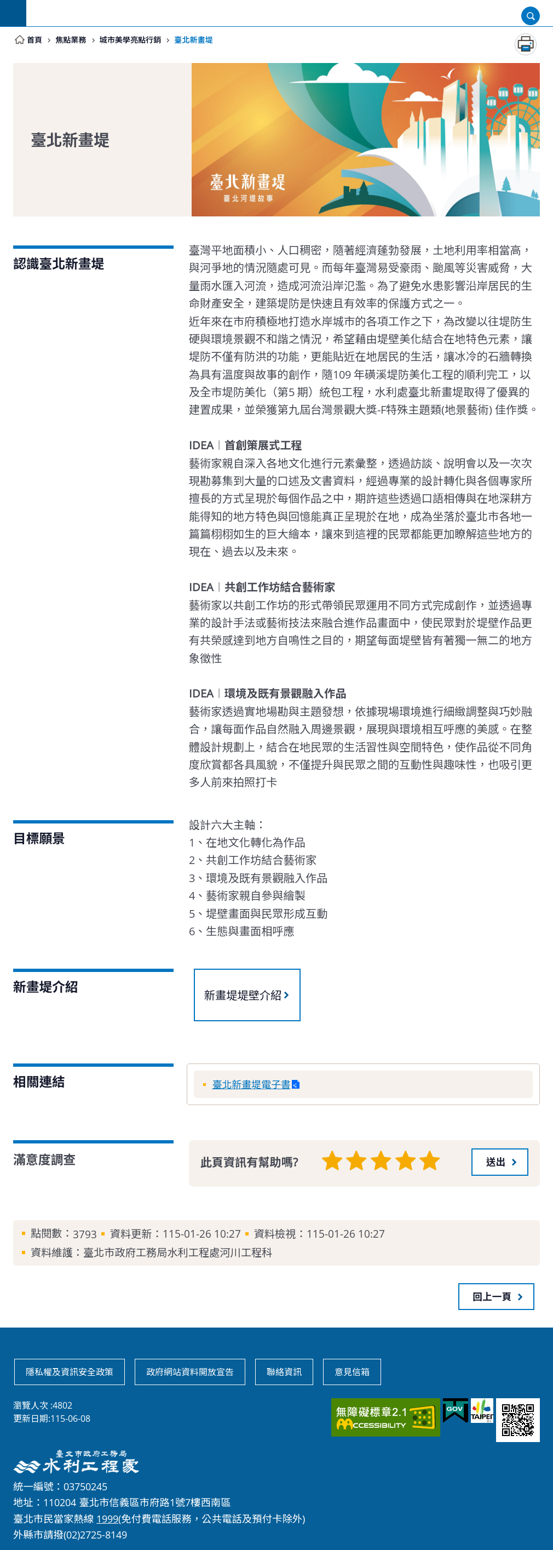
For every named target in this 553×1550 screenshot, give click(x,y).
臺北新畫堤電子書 (254, 1084)
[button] (499, 1161)
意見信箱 (352, 1371)
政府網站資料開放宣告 (190, 1371)
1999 (107, 1517)
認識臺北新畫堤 (58, 264)
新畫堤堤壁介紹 (243, 995)
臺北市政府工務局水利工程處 (289, 13)
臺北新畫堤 (209, 40)
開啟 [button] (530, 16)
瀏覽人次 (30, 1405)
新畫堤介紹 (45, 987)
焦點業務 (74, 40)
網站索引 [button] (13, 13)
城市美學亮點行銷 (139, 40)
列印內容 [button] (526, 45)
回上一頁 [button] (492, 1295)
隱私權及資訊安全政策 (69, 1371)
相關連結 (39, 1082)
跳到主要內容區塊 (5, 5)
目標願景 (39, 839)
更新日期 (30, 1418)
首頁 (35, 40)
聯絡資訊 (284, 1371)
